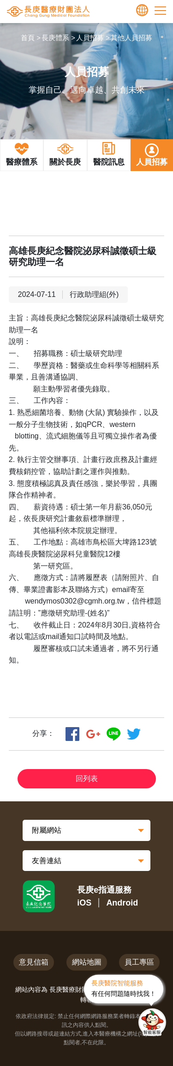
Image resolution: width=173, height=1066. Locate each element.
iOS (84, 902)
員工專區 (139, 962)
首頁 (28, 37)
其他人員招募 (131, 37)
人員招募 (90, 37)
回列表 (87, 778)
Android (122, 902)
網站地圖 (86, 962)
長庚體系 (55, 37)
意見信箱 (33, 962)
